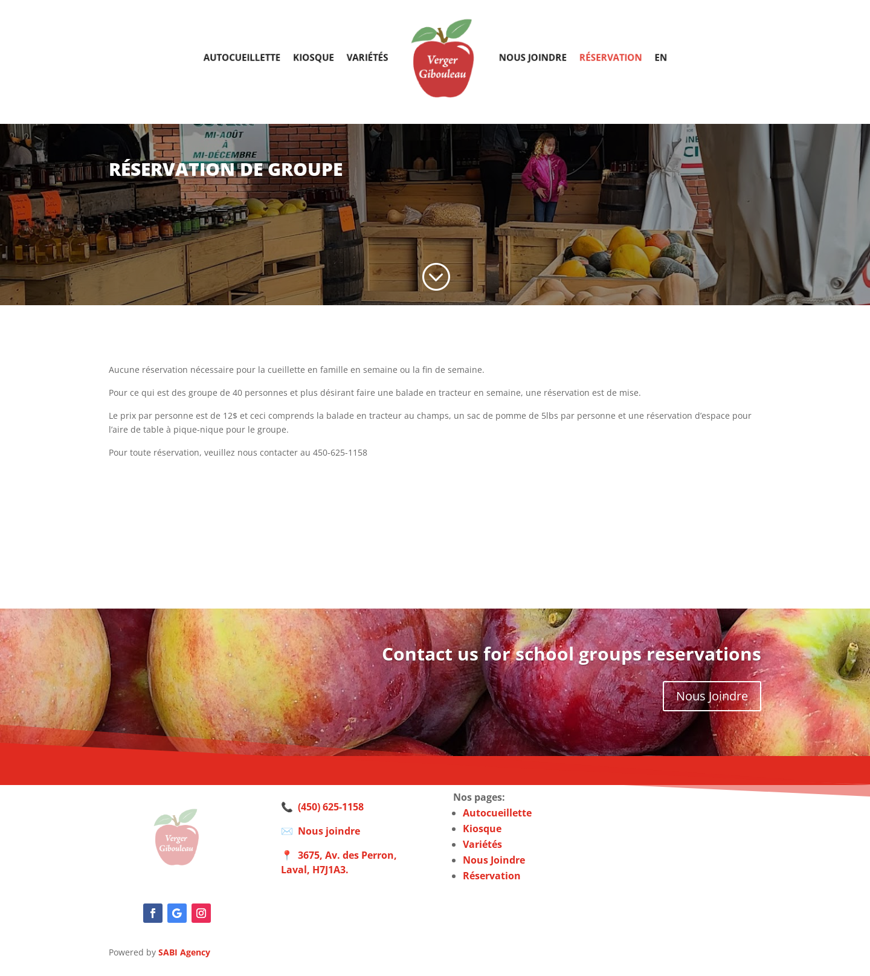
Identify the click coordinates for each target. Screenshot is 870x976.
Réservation (597, 57)
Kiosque (322, 57)
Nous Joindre (712, 696)
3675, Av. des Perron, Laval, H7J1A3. (339, 862)
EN (643, 57)
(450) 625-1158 (331, 806)
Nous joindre (525, 57)
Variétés (372, 57)
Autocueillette (256, 57)
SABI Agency (184, 952)
